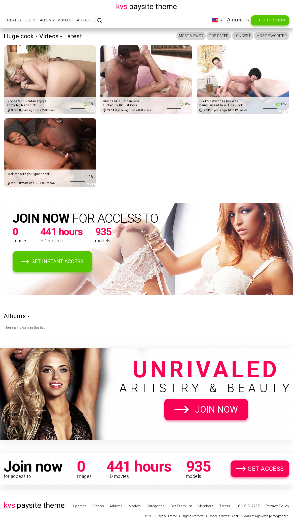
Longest (242, 36)
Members (240, 20)
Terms (224, 506)
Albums (47, 20)
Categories (85, 20)
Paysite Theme (146, 6)
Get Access (266, 468)
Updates (13, 20)
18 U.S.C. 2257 (248, 506)
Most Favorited (272, 36)
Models (64, 20)
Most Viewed (191, 36)
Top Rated (218, 36)
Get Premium (273, 20)
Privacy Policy (277, 506)
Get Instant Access (57, 261)
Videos (30, 20)
